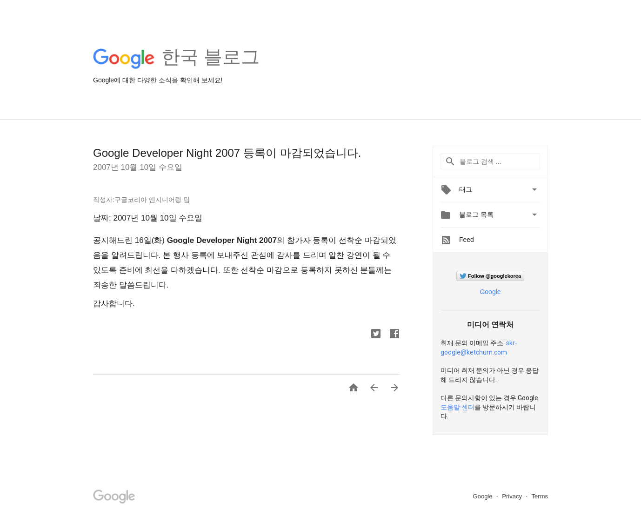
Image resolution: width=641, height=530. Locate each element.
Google (490, 291)
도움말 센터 (457, 407)
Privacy (512, 496)
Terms (540, 496)
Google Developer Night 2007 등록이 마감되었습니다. (227, 153)
